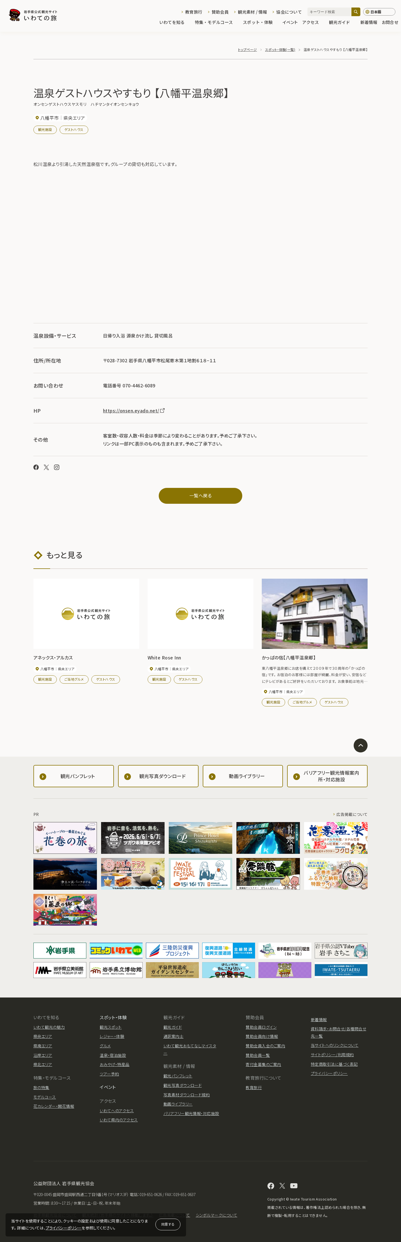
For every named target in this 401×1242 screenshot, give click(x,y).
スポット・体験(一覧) (280, 49)
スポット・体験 (260, 23)
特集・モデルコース (217, 23)
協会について (289, 12)
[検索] (355, 12)
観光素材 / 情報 (252, 12)
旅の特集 (41, 1087)
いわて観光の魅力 (49, 1027)
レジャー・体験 (112, 1036)
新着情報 (368, 23)
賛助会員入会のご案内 (265, 1045)
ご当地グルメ (74, 679)
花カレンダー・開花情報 (53, 1106)
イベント (290, 23)
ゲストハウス (74, 129)
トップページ (247, 49)
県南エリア (42, 1045)
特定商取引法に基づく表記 (334, 1064)
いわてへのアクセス (117, 1110)
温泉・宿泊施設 (113, 1055)
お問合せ (390, 23)
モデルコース (44, 1097)
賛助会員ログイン (261, 1027)
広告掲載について (352, 814)
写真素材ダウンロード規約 (186, 1094)
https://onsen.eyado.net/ (134, 410)
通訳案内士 (173, 1036)
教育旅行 (193, 12)
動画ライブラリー (178, 1104)
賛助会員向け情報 (262, 1036)
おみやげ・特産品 (114, 1064)
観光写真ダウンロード (182, 1085)
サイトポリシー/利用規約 (332, 1054)
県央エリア (42, 1036)
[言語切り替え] (379, 12)
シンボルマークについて (216, 1215)
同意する (168, 1224)
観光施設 (45, 129)
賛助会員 (220, 12)
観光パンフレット (177, 1076)
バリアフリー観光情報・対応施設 (191, 1113)
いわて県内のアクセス (119, 1120)
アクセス (313, 23)
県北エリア (42, 1064)
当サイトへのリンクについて (334, 1045)
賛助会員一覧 (258, 1055)
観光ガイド (342, 23)
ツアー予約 (109, 1074)
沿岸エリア (42, 1055)
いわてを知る (174, 23)
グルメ (105, 1045)
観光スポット (111, 1027)
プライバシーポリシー (64, 1228)
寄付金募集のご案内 (263, 1064)
